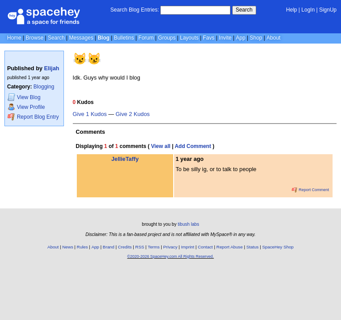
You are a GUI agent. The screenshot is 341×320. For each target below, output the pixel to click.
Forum (146, 38)
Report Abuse (229, 246)
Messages (81, 38)
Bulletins (124, 38)
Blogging (43, 87)
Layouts (189, 38)
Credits (125, 246)
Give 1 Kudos (90, 114)
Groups (166, 38)
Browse (35, 38)
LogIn (308, 10)
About (273, 38)
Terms (154, 246)
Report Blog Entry (33, 116)
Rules (82, 246)
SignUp (328, 10)
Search (244, 10)
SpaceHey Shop (278, 246)
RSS (139, 246)
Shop (256, 38)
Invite (225, 38)
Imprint (187, 246)
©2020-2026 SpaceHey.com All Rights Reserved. (170, 256)
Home (14, 38)
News (67, 246)
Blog (104, 38)
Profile (26, 107)
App (240, 38)
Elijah (51, 68)
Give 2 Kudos (132, 114)
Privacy (170, 246)
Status (252, 246)
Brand (108, 246)
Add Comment (192, 146)
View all (160, 146)
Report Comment (310, 190)
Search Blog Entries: (135, 10)
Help (291, 10)
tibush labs (188, 224)
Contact (205, 246)
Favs (208, 38)
